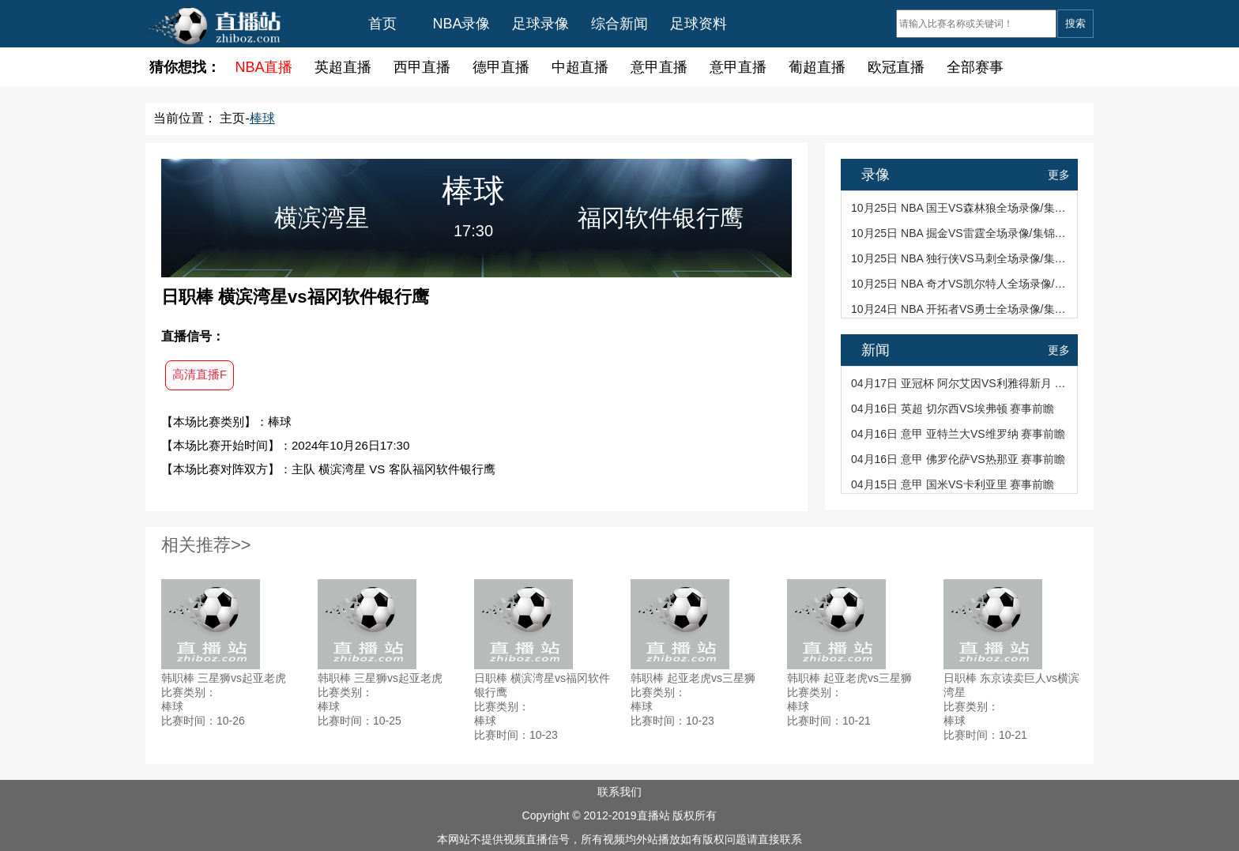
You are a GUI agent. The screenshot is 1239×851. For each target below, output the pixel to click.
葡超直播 (817, 67)
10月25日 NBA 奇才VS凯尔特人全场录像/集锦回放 (960, 283)
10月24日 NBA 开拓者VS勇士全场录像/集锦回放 (960, 309)
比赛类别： (189, 692)
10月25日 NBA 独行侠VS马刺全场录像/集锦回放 (960, 258)
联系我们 (619, 791)
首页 (382, 24)
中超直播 (580, 67)
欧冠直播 (896, 67)
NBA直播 (263, 67)
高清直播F (199, 374)
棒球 (262, 118)
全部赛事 (975, 67)
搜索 (1075, 23)
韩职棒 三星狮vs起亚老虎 (223, 678)
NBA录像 (461, 24)
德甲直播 (501, 67)
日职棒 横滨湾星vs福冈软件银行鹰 (542, 685)
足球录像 (540, 24)
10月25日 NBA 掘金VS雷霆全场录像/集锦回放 (960, 233)
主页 (232, 118)
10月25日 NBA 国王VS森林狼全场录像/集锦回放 (960, 207)
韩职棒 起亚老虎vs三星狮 (693, 678)
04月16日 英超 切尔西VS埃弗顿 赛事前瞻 (953, 408)
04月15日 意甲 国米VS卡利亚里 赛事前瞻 (953, 484)
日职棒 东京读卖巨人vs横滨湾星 (1011, 685)
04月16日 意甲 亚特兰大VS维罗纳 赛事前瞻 (958, 433)
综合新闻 (619, 24)
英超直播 (342, 67)
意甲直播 (659, 67)
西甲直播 (422, 67)
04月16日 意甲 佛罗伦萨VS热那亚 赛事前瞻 (958, 459)
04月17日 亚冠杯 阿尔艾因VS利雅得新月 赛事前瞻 (960, 383)
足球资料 (698, 24)
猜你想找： (184, 67)
